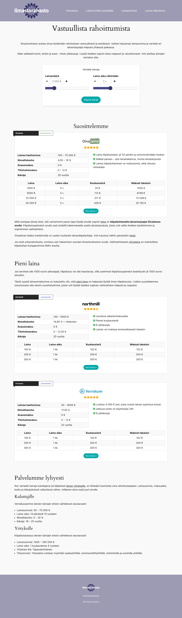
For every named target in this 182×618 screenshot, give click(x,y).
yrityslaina (134, 242)
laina (103, 221)
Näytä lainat (91, 99)
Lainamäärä (52, 76)
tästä (132, 235)
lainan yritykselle (75, 486)
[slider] (54, 88)
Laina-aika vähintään (105, 76)
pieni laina (82, 281)
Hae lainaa (91, 211)
